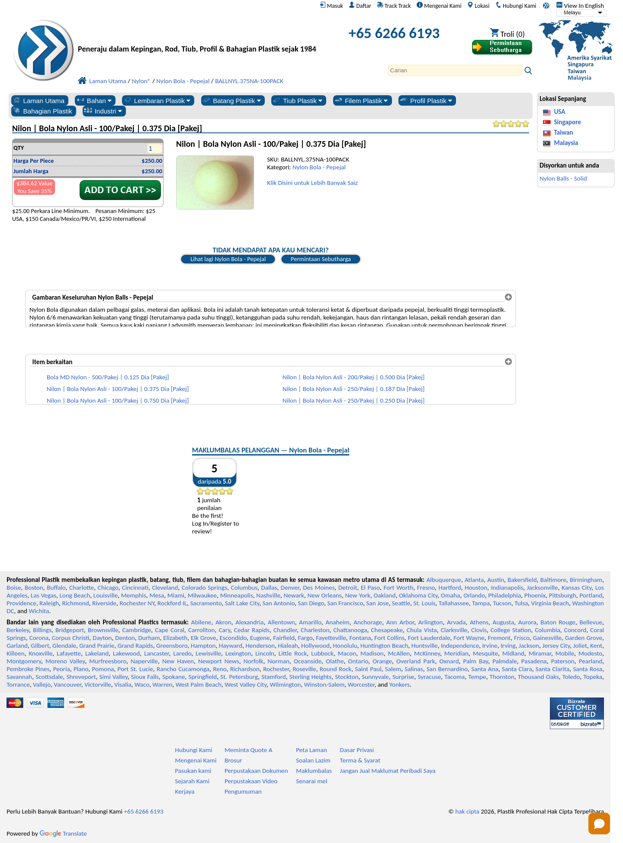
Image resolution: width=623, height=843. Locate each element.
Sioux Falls (145, 677)
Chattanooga (350, 630)
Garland (17, 645)
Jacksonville (542, 587)
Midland (513, 653)
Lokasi (478, 6)
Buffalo (56, 587)
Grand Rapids (135, 645)
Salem (393, 669)
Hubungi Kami (515, 6)
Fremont (499, 638)
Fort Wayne (469, 638)
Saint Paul (368, 669)
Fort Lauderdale (429, 638)
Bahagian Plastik (42, 111)
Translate (63, 833)
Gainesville (547, 638)
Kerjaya (185, 791)
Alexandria (249, 622)
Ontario (358, 661)
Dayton (102, 638)
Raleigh (49, 603)
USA (559, 112)
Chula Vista (422, 630)
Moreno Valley (65, 661)
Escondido (233, 638)
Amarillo (310, 622)
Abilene (201, 622)
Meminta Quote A (249, 750)
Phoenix (535, 595)
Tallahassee (454, 603)
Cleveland (165, 587)
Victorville (97, 684)
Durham (149, 638)
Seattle (401, 603)
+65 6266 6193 (394, 33)
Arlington (430, 622)
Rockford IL (172, 603)
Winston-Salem (324, 684)
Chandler (285, 630)
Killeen (15, 653)
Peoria (61, 669)
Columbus (244, 587)
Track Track (394, 6)
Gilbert (40, 645)
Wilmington (285, 684)
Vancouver (67, 684)
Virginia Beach (550, 603)
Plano (81, 669)
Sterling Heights (310, 677)
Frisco (522, 638)
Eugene (260, 638)
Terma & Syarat (360, 760)
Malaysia (566, 143)
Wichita (39, 611)
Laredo (182, 653)
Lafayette (69, 653)
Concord (575, 630)
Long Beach (74, 595)
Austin (495, 580)
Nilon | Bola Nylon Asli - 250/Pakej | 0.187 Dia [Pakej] (353, 389)
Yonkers (399, 684)
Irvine (490, 645)
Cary (224, 630)
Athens (479, 622)
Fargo (305, 638)
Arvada (456, 622)
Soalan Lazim (313, 760)
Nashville (268, 595)
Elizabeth (175, 638)
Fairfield (284, 638)
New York (357, 595)
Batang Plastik (231, 100)
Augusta (503, 622)
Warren (162, 684)
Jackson (529, 645)
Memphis (133, 595)
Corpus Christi (70, 638)
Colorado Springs (204, 587)
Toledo (571, 677)
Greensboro (171, 645)
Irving (508, 645)
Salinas (414, 669)
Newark (294, 595)
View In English (580, 6)
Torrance (18, 684)
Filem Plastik (361, 100)
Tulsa (521, 603)
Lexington (238, 653)
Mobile (565, 653)
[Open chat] (599, 823)
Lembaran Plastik (157, 100)
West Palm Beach (199, 684)
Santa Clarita (552, 669)
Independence (460, 645)
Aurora (527, 622)
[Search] (455, 70)
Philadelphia (504, 595)
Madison (372, 653)
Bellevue (590, 622)
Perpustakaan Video (251, 781)
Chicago (108, 587)
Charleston (315, 630)
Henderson (260, 645)
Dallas (269, 587)
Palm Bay (475, 661)
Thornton (502, 677)
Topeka (593, 677)
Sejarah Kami (192, 781)
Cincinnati (135, 587)
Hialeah (288, 645)
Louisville (105, 595)
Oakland (384, 595)
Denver (290, 587)
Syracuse (429, 677)
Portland (590, 595)
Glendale (64, 645)
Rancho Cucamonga (183, 669)
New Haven (178, 661)
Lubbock (322, 653)
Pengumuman (243, 791)
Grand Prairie (96, 645)
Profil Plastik (425, 100)
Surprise (403, 677)
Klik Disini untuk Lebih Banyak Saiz (312, 183)
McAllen (399, 653)
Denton (125, 638)
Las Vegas (43, 595)
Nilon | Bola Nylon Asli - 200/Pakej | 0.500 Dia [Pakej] (353, 377)
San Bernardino (447, 669)
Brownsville (103, 630)
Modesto (590, 653)
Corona (38, 638)
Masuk (331, 6)
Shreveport (81, 677)
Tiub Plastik (297, 100)
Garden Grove (583, 638)
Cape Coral (169, 630)
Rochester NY (136, 603)
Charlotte (81, 587)
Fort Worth (398, 587)
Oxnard (449, 661)
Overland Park (415, 661)
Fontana (360, 638)
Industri (102, 111)
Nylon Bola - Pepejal (319, 167)
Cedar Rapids (252, 630)
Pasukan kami (193, 771)
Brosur (233, 760)
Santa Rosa (587, 669)
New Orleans (325, 595)
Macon (347, 653)
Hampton (203, 645)
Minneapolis (236, 595)
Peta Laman (311, 750)
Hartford (450, 587)
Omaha (450, 595)
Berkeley (17, 630)
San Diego (311, 603)
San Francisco (345, 603)
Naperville (144, 661)
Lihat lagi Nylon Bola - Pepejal (228, 259)
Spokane (173, 677)
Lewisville (208, 653)
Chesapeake (387, 630)
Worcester (361, 684)
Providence (21, 603)
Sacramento (206, 603)
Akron (223, 622)
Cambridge (136, 630)
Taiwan (563, 132)
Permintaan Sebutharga (321, 259)
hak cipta (467, 811)
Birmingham (586, 580)
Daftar (360, 6)
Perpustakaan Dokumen (256, 771)
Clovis (479, 630)
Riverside (104, 603)
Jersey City (556, 645)
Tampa (481, 603)
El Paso (370, 587)
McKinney (427, 653)
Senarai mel (311, 781)
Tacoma (454, 677)
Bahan (94, 100)
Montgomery (23, 661)
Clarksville (454, 630)
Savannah (19, 677)
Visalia (123, 684)
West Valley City (246, 684)
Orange (382, 661)
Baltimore (553, 580)
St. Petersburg (239, 677)
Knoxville (40, 653)
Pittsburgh (562, 595)
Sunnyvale (375, 677)
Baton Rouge (557, 622)
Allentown (281, 622)
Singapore (567, 122)
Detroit (347, 587)
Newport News (218, 661)
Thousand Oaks (538, 677)
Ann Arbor (400, 622)
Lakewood (126, 653)
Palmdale (504, 661)
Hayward (230, 645)
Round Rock (335, 669)
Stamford (273, 677)
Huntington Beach (384, 645)
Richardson (245, 669)
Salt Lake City (242, 603)
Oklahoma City (418, 595)
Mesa (156, 595)
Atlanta (474, 580)
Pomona (103, 669)
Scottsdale (49, 677)
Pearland (590, 661)
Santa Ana (484, 669)
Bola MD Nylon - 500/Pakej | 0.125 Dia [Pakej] (108, 377)
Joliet (580, 645)
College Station (511, 630)
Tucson (502, 603)
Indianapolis (507, 587)
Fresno (426, 587)
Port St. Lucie (135, 669)
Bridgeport (69, 630)
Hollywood (315, 645)
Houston (476, 587)
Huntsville (424, 645)
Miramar (540, 653)
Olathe (335, 661)
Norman (278, 661)
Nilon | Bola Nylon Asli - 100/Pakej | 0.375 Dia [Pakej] (118, 389)
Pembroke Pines (27, 669)
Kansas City (576, 587)
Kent (596, 645)
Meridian (456, 653)
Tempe (477, 677)
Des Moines (318, 587)
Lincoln (264, 653)
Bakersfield (521, 580)
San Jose (377, 603)
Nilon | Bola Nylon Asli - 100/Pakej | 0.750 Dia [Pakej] (118, 400)
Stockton (346, 677)
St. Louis (424, 603)
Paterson (563, 661)
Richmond (75, 603)
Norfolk (253, 661)
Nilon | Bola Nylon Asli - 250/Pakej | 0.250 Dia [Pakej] (353, 400)
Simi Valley (114, 677)
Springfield (202, 677)
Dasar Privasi (357, 750)
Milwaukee (202, 595)
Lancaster (156, 653)
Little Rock (293, 653)
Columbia (547, 630)
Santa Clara (517, 669)
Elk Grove (203, 638)
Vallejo (42, 684)
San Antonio (279, 603)
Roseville (304, 669)
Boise (13, 587)
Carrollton (201, 630)
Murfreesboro (107, 661)
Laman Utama (38, 100)
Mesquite (485, 653)
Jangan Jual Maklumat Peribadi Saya (388, 771)
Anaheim (337, 622)
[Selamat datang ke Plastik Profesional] (197, 35)
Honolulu (345, 645)
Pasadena (534, 661)
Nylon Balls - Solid (563, 178)
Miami (175, 595)
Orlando (474, 595)
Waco (142, 684)
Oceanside (307, 661)
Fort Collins (389, 638)
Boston (34, 587)
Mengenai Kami (439, 6)
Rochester (276, 669)
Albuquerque (444, 580)
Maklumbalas (314, 771)
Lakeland (97, 653)
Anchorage (367, 622)
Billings (42, 630)
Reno (219, 669)
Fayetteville (331, 638)
